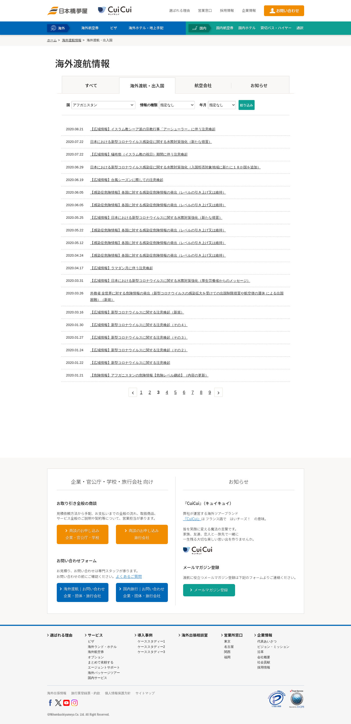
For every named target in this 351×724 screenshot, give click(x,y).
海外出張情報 (56, 693)
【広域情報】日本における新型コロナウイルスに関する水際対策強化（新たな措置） (156, 218)
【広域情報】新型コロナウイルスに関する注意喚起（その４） (139, 325)
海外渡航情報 (71, 40)
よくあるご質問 (129, 576)
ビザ (91, 641)
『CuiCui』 (192, 518)
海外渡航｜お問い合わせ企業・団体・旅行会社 (84, 592)
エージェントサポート (104, 667)
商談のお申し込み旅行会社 (144, 534)
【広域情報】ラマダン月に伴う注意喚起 (121, 268)
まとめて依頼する (101, 662)
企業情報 (249, 10)
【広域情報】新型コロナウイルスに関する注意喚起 (130, 363)
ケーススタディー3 (151, 652)
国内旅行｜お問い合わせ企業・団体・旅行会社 (143, 592)
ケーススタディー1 (151, 641)
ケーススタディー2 (151, 647)
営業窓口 (205, 10)
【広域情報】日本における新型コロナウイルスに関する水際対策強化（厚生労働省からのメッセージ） (170, 281)
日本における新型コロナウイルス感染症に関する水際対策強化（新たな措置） (151, 142)
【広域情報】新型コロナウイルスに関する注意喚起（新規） (137, 312)
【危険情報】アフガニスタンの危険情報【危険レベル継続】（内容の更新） (149, 375)
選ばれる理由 (179, 10)
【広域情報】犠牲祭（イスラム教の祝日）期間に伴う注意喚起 (139, 154)
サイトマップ (145, 693)
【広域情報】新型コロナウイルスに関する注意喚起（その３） (139, 337)
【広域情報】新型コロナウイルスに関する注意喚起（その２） (139, 350)
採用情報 (227, 10)
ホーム (52, 40)
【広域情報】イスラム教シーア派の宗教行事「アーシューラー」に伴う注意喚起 (153, 129)
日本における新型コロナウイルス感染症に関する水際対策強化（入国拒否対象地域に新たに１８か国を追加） (175, 167)
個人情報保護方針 (118, 693)
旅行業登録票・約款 (85, 693)
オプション (96, 657)
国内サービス (97, 678)
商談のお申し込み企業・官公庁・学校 (82, 534)
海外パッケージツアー (104, 673)
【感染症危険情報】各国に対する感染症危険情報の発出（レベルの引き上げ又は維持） (158, 192)
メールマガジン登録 (211, 590)
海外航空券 (96, 652)
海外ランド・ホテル (102, 647)
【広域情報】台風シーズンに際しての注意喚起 (126, 180)
